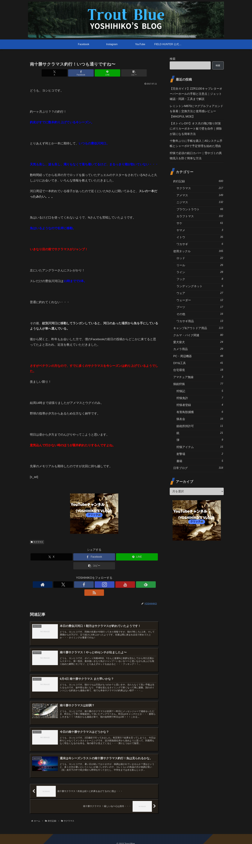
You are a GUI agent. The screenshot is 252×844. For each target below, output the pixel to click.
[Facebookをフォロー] (87, 584)
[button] (126, 73)
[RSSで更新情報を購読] (116, 584)
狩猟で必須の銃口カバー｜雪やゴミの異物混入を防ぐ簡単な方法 (196, 155)
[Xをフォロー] (79, 584)
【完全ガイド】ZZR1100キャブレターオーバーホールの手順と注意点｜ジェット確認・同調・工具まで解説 (196, 94)
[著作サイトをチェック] (72, 584)
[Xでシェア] (61, 73)
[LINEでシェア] (105, 73)
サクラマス (37, 542)
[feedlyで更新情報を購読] (109, 584)
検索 (173, 58)
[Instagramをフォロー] (94, 584)
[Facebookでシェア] (83, 73)
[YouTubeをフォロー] (101, 584)
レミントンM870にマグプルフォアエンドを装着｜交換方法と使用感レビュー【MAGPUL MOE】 (196, 111)
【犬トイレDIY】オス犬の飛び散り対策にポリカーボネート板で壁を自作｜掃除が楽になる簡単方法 (196, 129)
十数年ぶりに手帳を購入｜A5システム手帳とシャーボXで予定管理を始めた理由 (196, 143)
